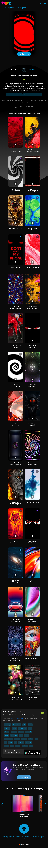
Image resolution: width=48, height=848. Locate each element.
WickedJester (29, 70)
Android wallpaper (17, 718)
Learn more (24, 777)
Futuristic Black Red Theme (32, 698)
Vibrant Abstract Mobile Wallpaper (32, 620)
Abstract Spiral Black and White (15, 190)
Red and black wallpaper (14, 95)
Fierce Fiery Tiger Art (15, 228)
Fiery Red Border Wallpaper (32, 190)
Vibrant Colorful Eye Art (32, 658)
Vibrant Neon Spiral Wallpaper (32, 463)
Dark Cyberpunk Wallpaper (32, 424)
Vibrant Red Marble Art (32, 267)
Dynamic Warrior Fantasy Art (15, 346)
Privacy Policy (36, 837)
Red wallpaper (21, 8)
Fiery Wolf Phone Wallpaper (15, 542)
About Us (11, 837)
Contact (4, 837)
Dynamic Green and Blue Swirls (32, 229)
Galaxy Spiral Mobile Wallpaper (15, 581)
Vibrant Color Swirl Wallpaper (32, 581)
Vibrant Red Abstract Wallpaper (15, 150)
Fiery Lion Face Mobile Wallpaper (15, 503)
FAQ (43, 837)
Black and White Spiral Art (15, 385)
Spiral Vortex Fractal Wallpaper (15, 307)
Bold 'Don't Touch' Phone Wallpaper (15, 268)
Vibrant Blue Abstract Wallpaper (15, 659)
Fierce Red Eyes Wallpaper (32, 346)
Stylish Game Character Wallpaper (15, 698)
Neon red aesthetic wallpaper (32, 95)
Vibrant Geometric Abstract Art (15, 424)
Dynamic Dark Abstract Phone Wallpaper (15, 463)
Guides (24, 839)
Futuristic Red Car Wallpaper (15, 620)
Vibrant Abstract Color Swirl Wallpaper (32, 150)
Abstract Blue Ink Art (32, 502)
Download (24, 54)
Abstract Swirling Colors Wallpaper (32, 307)
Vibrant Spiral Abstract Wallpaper (32, 385)
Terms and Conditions (23, 837)
